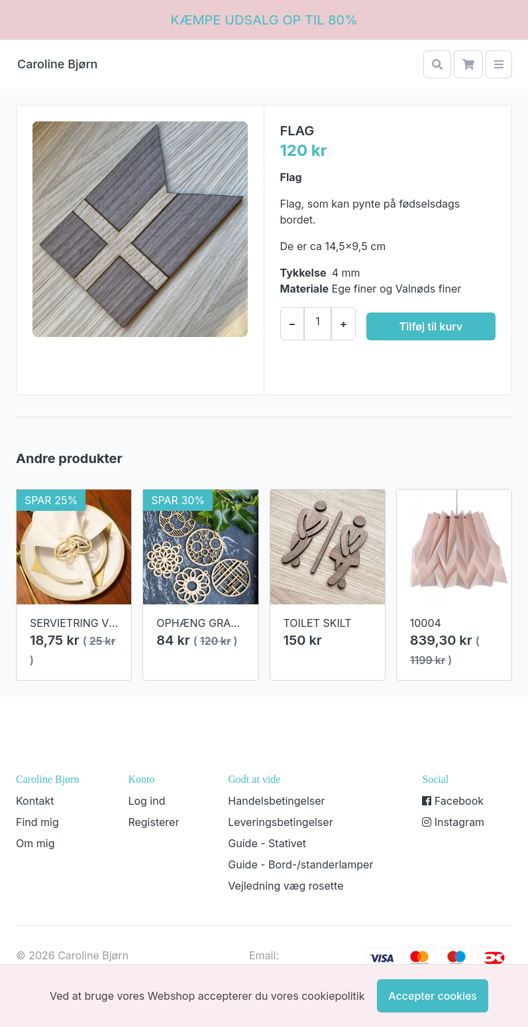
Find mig (37, 822)
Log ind (146, 800)
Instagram (453, 822)
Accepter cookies (432, 995)
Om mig (35, 843)
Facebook (453, 800)
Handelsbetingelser (276, 800)
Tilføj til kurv (431, 326)
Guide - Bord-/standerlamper (300, 864)
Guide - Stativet (267, 843)
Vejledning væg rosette (285, 885)
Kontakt (35, 800)
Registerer (153, 822)
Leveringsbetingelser (280, 822)
